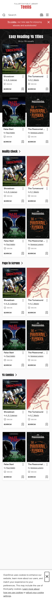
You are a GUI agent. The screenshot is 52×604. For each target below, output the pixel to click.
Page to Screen (12, 263)
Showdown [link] (9, 76)
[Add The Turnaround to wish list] (47, 89)
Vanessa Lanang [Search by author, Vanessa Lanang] (36, 133)
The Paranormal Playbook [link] (37, 129)
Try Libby (11, 22)
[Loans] (41, 15)
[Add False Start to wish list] (22, 142)
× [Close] (47, 576)
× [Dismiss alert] (48, 22)
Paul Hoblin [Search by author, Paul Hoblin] (10, 133)
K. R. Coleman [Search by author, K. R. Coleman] (11, 80)
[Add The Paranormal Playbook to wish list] (47, 142)
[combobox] (20, 15)
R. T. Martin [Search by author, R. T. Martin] (34, 80)
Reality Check (11, 151)
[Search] (4, 15)
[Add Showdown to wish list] (22, 89)
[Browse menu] (47, 15)
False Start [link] (8, 129)
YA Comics (9, 375)
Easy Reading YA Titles (26, 36)
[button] (23, 77)
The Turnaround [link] (35, 76)
